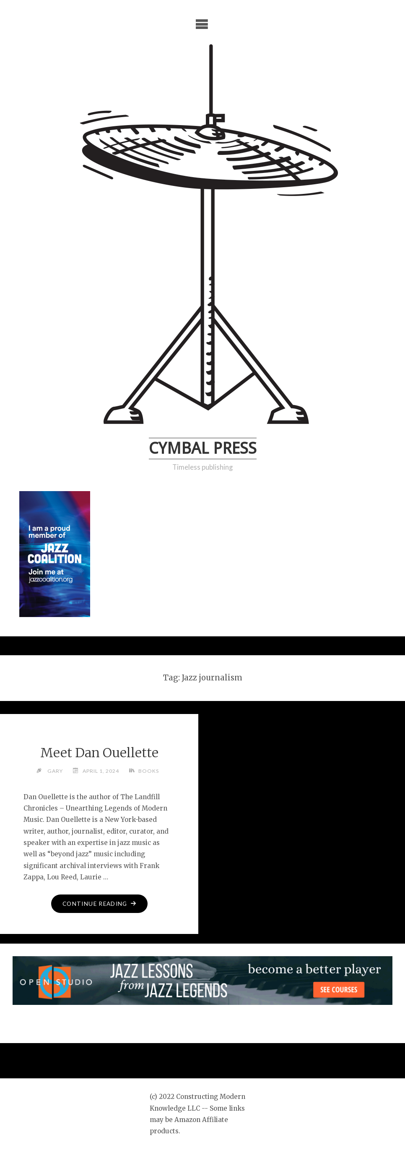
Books (148, 771)
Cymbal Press (203, 448)
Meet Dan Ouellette (99, 753)
